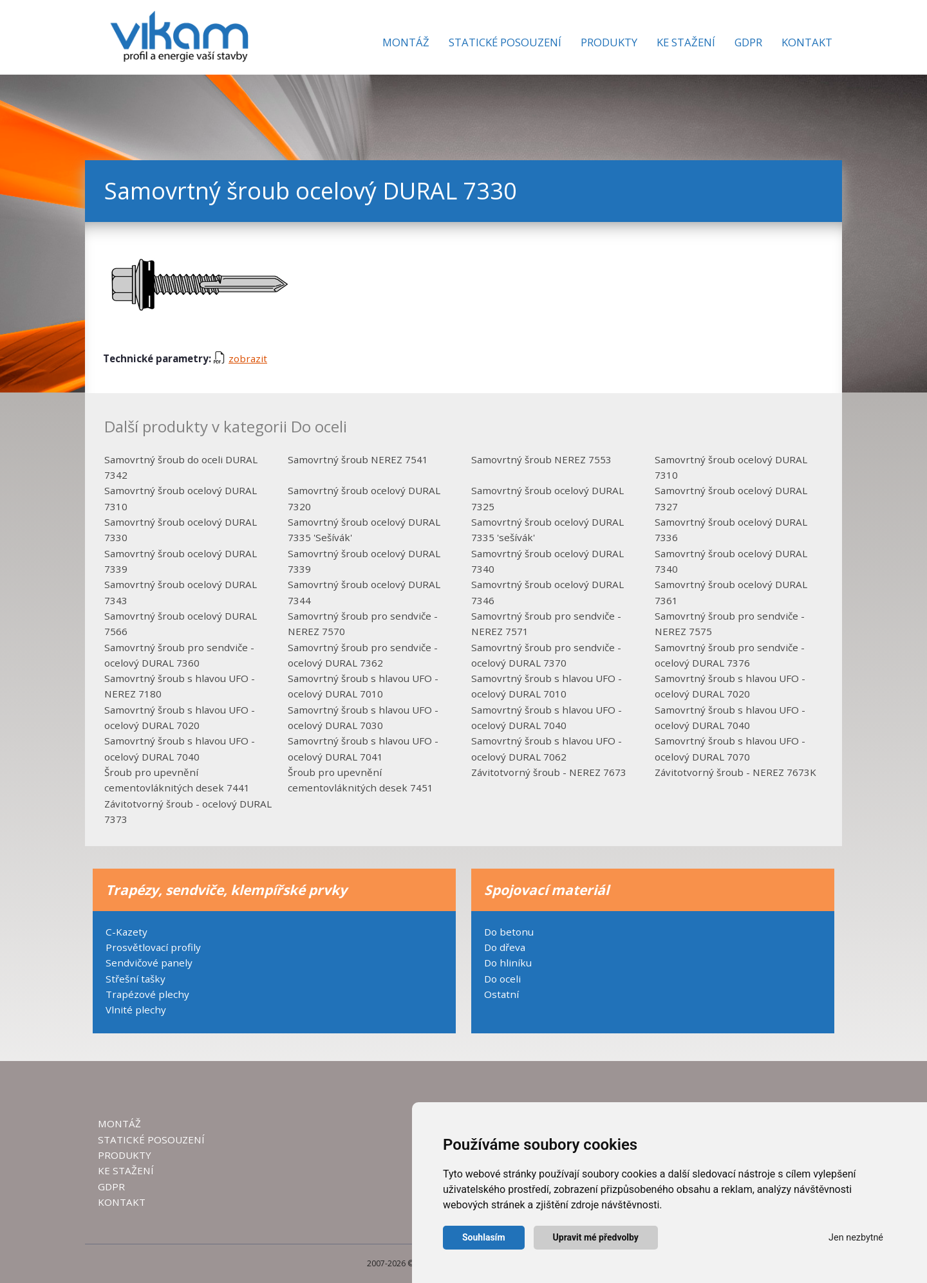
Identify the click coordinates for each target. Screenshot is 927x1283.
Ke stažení (686, 42)
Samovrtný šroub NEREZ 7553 (541, 459)
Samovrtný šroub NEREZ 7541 (358, 459)
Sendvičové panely (149, 962)
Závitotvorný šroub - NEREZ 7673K (735, 772)
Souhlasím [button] (483, 1237)
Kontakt (807, 42)
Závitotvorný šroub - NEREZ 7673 (548, 772)
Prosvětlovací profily (153, 947)
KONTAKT (121, 1201)
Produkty (609, 42)
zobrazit (240, 358)
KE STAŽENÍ (126, 1170)
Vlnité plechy (136, 1009)
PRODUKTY (124, 1155)
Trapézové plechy (147, 994)
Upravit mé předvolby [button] (596, 1237)
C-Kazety (126, 931)
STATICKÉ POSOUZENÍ (151, 1139)
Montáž (405, 42)
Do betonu (509, 931)
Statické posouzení (505, 42)
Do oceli (502, 978)
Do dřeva (504, 947)
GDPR (748, 42)
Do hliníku (508, 962)
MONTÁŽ (119, 1123)
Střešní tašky (135, 978)
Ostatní (501, 994)
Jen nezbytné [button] (856, 1237)
